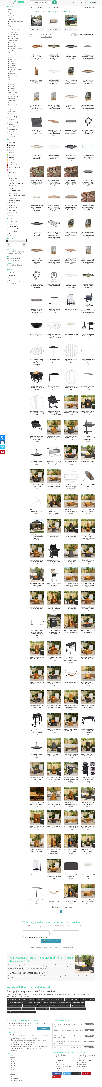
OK (51, 555)
